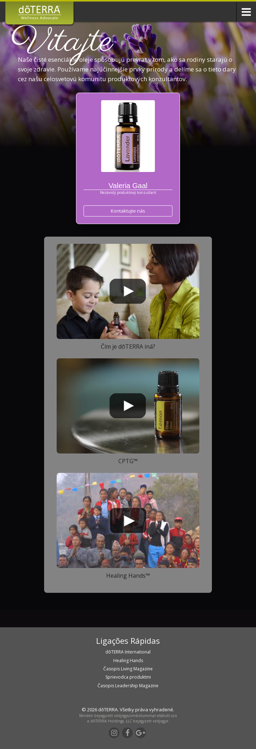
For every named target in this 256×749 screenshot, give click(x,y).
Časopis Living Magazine (128, 669)
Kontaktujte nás (128, 211)
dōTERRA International (128, 652)
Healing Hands (128, 660)
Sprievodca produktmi (128, 677)
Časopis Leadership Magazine (128, 686)
